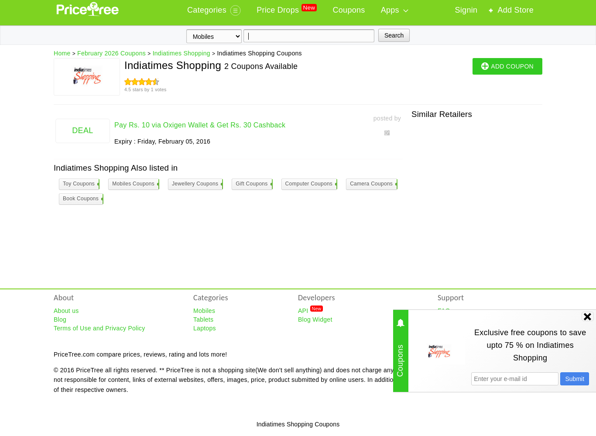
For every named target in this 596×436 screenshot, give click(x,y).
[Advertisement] (476, 179)
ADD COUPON (507, 66)
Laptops (204, 328)
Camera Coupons (373, 184)
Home (62, 53)
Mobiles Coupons (135, 184)
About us (66, 310)
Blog (60, 319)
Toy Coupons (81, 184)
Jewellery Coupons (197, 184)
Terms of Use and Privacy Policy (99, 328)
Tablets (203, 319)
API (310, 310)
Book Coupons (83, 199)
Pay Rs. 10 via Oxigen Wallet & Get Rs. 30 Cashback (199, 125)
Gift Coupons (253, 184)
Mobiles (204, 310)
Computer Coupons (311, 184)
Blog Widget (315, 319)
